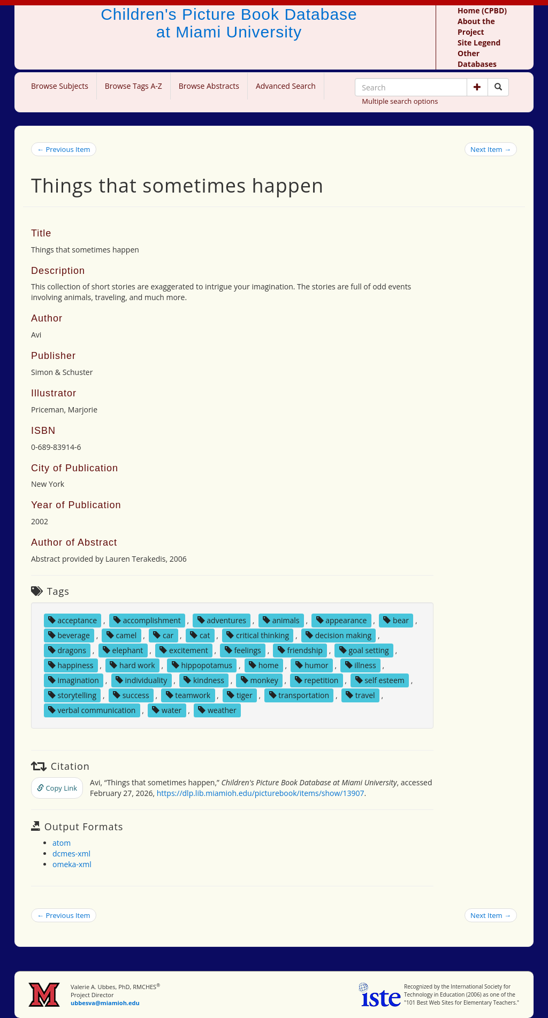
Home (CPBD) (482, 10)
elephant (123, 650)
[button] (477, 87)
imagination (73, 680)
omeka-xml (72, 864)
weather (217, 710)
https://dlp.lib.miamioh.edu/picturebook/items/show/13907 (260, 793)
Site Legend (479, 42)
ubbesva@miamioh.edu (105, 1003)
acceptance (72, 620)
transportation (299, 695)
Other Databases (477, 58)
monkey (259, 680)
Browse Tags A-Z (133, 86)
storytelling (72, 695)
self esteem (380, 680)
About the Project (476, 26)
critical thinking (257, 635)
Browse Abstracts (209, 86)
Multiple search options (400, 101)
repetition (317, 680)
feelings (243, 650)
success (131, 695)
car (163, 635)
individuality (141, 680)
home (263, 665)
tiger (239, 695)
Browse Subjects (59, 86)
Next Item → (490, 149)
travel (360, 695)
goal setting (364, 650)
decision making (338, 635)
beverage (69, 635)
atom (61, 843)
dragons (67, 650)
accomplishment (147, 620)
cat (200, 635)
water (166, 710)
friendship (300, 650)
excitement (183, 650)
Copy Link (57, 788)
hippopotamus (202, 665)
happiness (70, 665)
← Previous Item (63, 149)
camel (121, 635)
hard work (132, 665)
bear (396, 620)
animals (281, 620)
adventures (221, 620)
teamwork (188, 695)
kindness (204, 680)
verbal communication (92, 710)
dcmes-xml (71, 853)
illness (360, 665)
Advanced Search (286, 86)
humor (312, 665)
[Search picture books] (498, 87)
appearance (341, 620)
